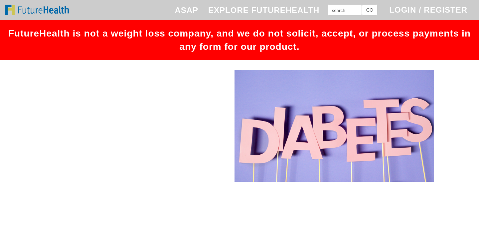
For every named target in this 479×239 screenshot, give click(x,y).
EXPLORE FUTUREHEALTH (263, 10)
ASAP (186, 10)
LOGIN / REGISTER (428, 9)
